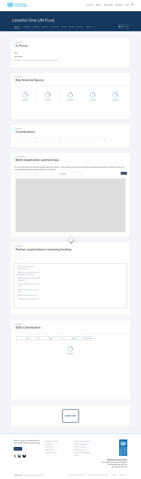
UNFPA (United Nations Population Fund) (28, 285)
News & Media (108, 5)
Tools (121, 26)
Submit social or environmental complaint (98, 475)
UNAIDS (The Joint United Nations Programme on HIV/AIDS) (28, 273)
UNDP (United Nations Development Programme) (29, 279)
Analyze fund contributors (82, 441)
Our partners (49, 444)
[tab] (18, 26)
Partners (98, 5)
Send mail (18, 449)
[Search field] (132, 4)
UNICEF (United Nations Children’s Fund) (28, 291)
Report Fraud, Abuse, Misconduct (77, 475)
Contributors (49, 447)
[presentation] (18, 26)
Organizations (49, 450)
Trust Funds (89, 5)
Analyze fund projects (81, 444)
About (127, 5)
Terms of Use (122, 475)
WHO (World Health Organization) (28, 299)
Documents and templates (82, 453)
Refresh (88, 338)
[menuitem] (123, 26)
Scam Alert (113, 475)
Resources (119, 5)
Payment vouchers (80, 447)
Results (76, 455)
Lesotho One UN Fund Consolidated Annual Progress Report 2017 (36, 60)
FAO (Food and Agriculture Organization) (26, 268)
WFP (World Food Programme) (27, 295)
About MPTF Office (51, 453)
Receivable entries (80, 450)
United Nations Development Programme (33, 475)
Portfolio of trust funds (52, 441)
